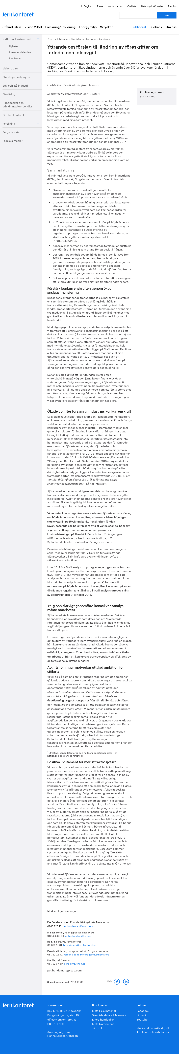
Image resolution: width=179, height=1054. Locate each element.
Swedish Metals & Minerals (109, 1015)
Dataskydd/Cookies (152, 6)
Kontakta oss (115, 6)
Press (100, 6)
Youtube (142, 1019)
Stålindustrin (12, 27)
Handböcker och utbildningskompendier (17, 104)
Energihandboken (103, 1019)
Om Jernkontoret (13, 114)
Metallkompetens (103, 1023)
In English (86, 6)
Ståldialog (9, 94)
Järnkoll (97, 1028)
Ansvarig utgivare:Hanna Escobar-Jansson (62, 1033)
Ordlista (131, 6)
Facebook (143, 1010)
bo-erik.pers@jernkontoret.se (79, 945)
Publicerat (139, 27)
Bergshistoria (11, 132)
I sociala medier (12, 140)
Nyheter (13, 46)
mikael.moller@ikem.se (78, 935)
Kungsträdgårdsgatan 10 (63, 1015)
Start (50, 39)
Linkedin (142, 1015)
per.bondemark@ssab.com (78, 926)
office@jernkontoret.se (61, 1019)
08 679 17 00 (55, 1023)
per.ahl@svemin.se (74, 963)
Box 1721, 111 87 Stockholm (64, 1010)
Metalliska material (104, 1010)
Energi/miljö (88, 27)
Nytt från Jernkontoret (17, 38)
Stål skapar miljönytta (16, 76)
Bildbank (156, 27)
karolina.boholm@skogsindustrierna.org (86, 954)
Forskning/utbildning (60, 27)
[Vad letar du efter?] (138, 15)
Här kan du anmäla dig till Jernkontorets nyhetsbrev (153, 1030)
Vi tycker (106, 27)
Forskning (9, 123)
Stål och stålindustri (15, 85)
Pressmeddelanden (20, 52)
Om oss (171, 27)
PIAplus (172, 6)
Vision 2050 (33, 27)
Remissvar (15, 58)
